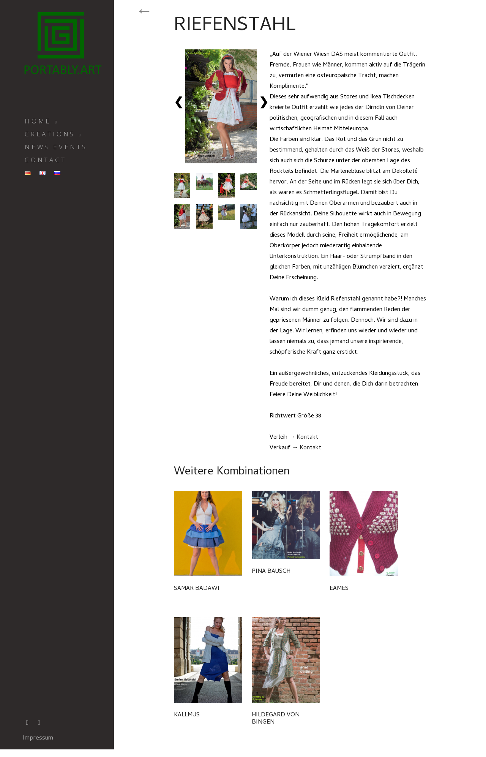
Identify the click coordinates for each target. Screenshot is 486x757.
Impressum (38, 738)
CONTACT (45, 159)
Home (38, 121)
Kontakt (307, 438)
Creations (50, 134)
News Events (56, 146)
